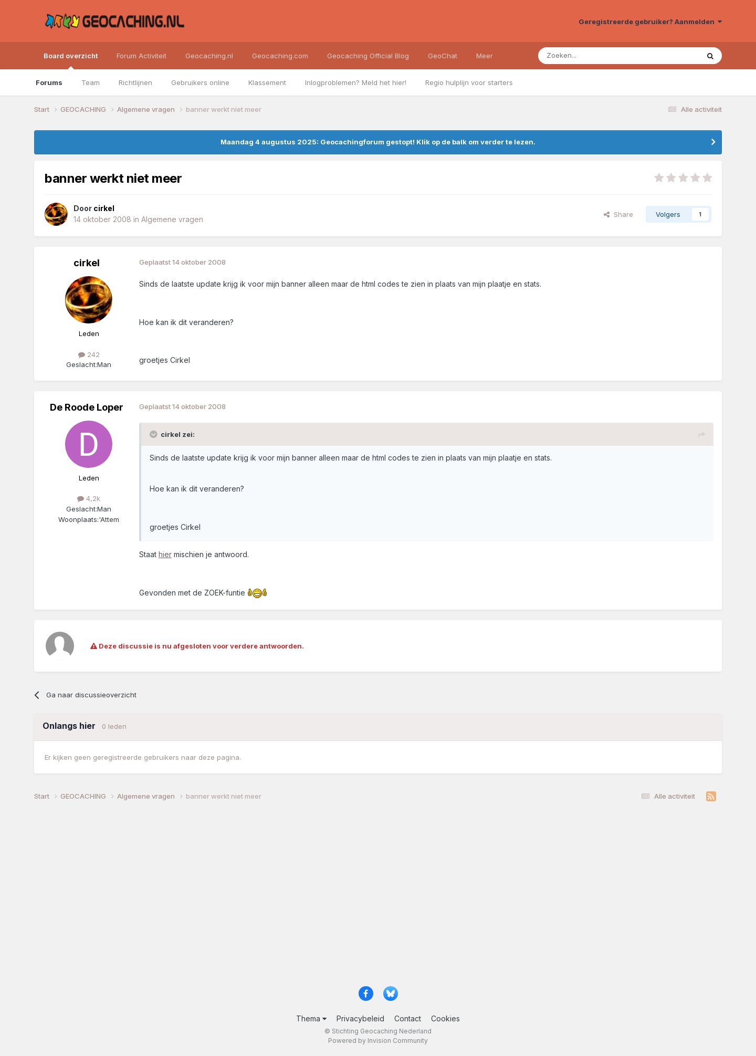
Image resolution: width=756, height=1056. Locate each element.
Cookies (445, 1018)
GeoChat (442, 55)
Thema (311, 1018)
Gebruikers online (200, 82)
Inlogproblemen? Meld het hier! (355, 82)
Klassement (267, 82)
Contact (407, 1018)
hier (165, 554)
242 (89, 354)
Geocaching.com (280, 55)
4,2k (88, 498)
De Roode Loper (86, 407)
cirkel (87, 262)
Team (90, 82)
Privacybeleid (360, 1018)
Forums (49, 82)
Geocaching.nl (209, 55)
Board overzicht (71, 60)
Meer (484, 55)
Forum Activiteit (141, 55)
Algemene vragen (172, 219)
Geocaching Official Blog (368, 55)
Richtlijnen (135, 82)
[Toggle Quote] (154, 434)
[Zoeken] (586, 55)
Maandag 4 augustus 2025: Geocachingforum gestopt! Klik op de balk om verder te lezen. (378, 142)
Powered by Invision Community (378, 1040)
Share (618, 214)
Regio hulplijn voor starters (469, 82)
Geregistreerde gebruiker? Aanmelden (650, 21)
